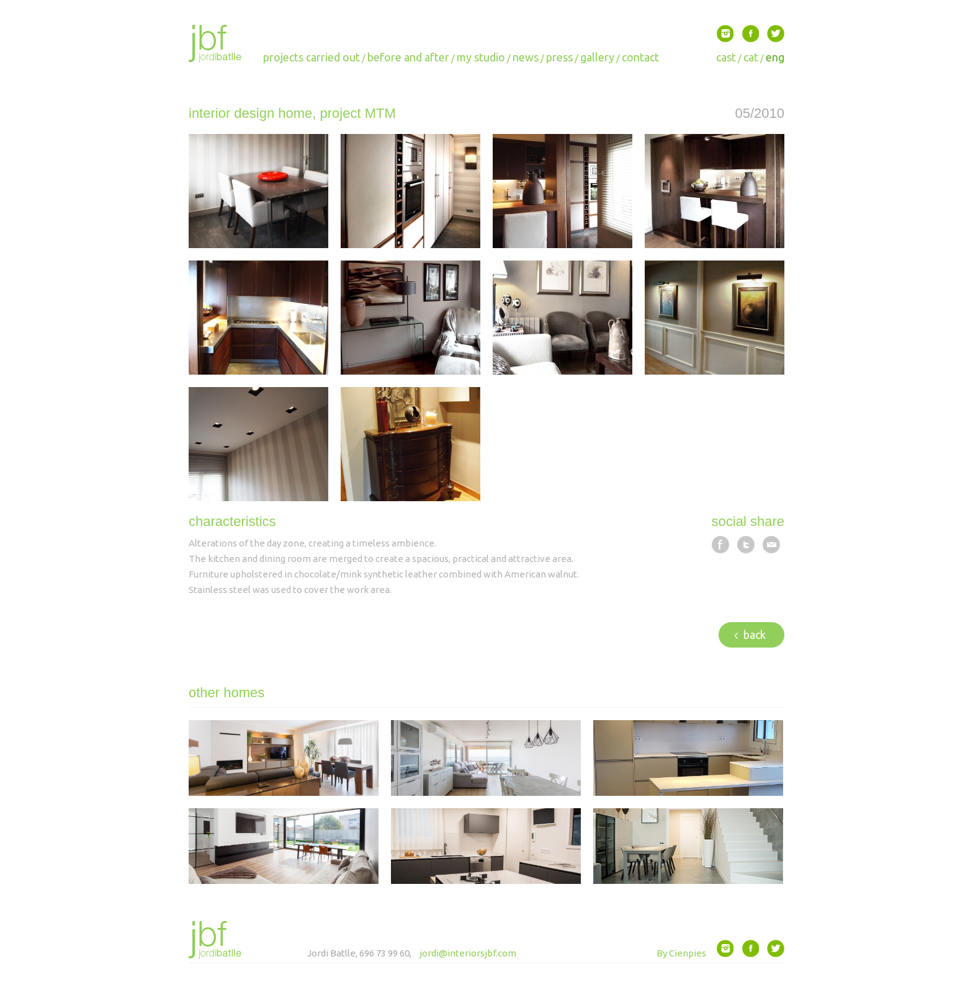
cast (726, 57)
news (526, 57)
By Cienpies (681, 953)
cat (750, 57)
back (750, 634)
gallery (597, 57)
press (559, 57)
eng (775, 57)
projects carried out (311, 57)
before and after (408, 57)
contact (640, 57)
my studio (481, 57)
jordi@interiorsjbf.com (467, 953)
